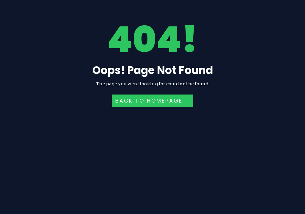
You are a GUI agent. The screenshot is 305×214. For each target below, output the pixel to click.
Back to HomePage (149, 100)
